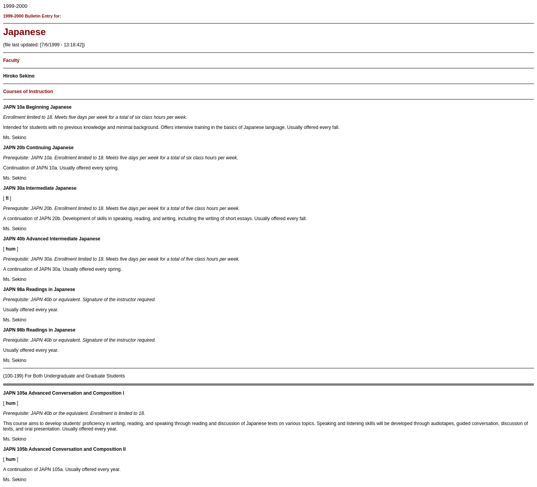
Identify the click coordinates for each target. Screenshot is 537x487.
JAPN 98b (14, 330)
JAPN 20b (14, 147)
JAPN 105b (15, 449)
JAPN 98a (14, 289)
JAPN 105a (15, 393)
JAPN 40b (14, 239)
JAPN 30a (14, 188)
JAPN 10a (14, 107)
